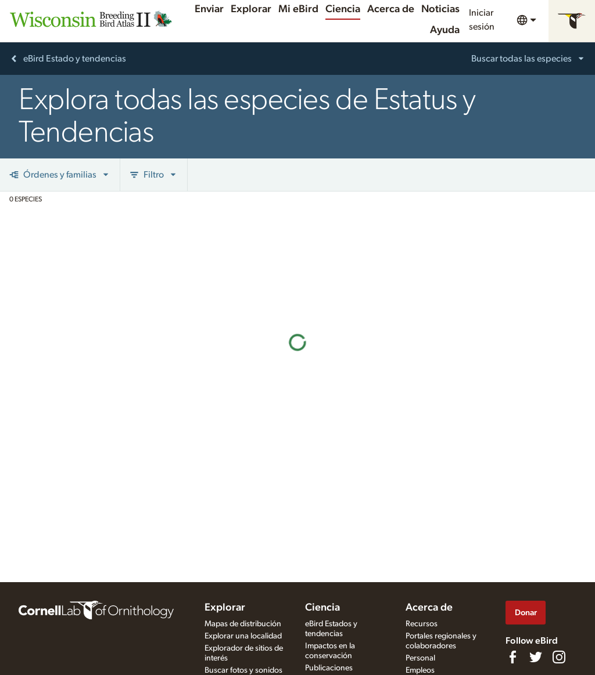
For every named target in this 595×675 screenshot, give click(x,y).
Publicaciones (329, 668)
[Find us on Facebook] (512, 657)
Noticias (440, 9)
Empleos (420, 670)
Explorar (251, 9)
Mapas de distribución (243, 624)
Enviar (209, 9)
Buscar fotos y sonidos (243, 670)
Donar (526, 612)
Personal (420, 658)
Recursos (422, 624)
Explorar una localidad (243, 636)
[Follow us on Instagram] (559, 657)
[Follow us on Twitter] (536, 657)
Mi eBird (298, 9)
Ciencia (342, 9)
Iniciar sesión (481, 19)
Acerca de (390, 9)
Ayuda (445, 30)
